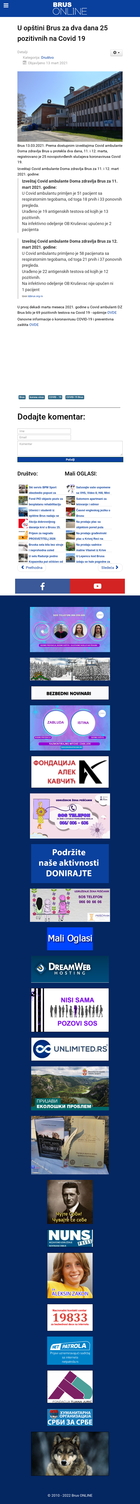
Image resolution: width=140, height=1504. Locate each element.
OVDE (112, 312)
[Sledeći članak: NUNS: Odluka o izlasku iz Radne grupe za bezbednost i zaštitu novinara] (110, 568)
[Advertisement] (70, 361)
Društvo (47, 57)
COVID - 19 (55, 397)
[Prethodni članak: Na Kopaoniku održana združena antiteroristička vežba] (31, 568)
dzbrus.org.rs (35, 296)
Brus (22, 397)
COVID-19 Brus (74, 397)
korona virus (37, 397)
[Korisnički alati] (116, 52)
